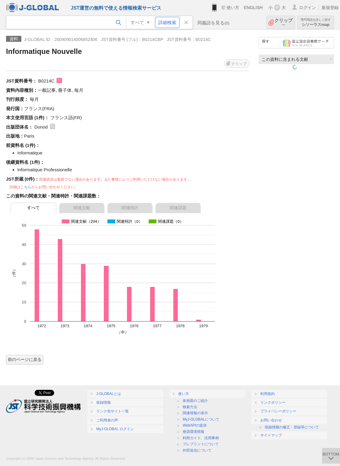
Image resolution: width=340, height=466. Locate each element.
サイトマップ (271, 435)
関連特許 (130, 207)
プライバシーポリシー (278, 411)
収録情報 (103, 402)
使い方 (233, 7)
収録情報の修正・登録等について (292, 427)
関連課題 (178, 207)
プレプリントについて (201, 444)
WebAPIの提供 (195, 425)
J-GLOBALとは (108, 394)
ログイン (307, 7)
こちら (25, 187)
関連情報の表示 (195, 413)
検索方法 (190, 407)
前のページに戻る (25, 359)
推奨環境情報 (193, 432)
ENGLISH (253, 7)
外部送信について (197, 450)
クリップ (283, 22)
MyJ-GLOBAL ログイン (115, 429)
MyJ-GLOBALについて (201, 419)
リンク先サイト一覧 (112, 411)
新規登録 (330, 7)
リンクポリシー (273, 402)
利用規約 (267, 394)
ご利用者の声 (107, 420)
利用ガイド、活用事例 (201, 438)
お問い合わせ (271, 420)
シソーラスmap (316, 22)
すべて (33, 207)
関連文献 (81, 207)
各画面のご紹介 (195, 401)
